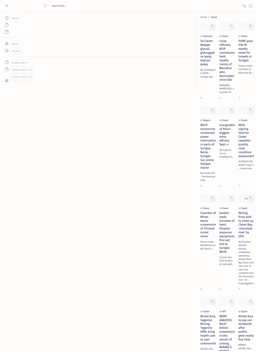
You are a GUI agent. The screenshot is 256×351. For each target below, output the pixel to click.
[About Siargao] (234, 177)
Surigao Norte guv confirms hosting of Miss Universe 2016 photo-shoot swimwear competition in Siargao (222, 126)
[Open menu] (7, 6)
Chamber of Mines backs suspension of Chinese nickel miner (49, 212)
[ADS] (209, 194)
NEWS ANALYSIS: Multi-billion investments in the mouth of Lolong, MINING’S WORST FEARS (104, 288)
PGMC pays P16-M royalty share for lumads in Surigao (159, 64)
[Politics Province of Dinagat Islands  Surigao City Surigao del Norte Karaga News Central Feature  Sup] (209, 168)
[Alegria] (29, 131)
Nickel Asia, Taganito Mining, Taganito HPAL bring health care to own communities (48, 288)
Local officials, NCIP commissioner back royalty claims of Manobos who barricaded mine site (104, 66)
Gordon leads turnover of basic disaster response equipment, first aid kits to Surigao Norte (105, 214)
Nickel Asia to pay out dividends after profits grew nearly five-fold (161, 286)
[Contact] (7, 50)
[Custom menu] (7, 62)
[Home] (7, 17)
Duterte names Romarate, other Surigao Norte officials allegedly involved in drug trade (223, 105)
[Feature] (216, 55)
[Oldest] (182, 326)
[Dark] (244, 6)
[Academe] (234, 185)
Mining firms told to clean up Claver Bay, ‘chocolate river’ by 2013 (160, 212)
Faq (232, 214)
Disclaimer (210, 214)
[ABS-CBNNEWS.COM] (209, 185)
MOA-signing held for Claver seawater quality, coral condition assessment (161, 138)
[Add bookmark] (72, 25)
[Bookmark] (250, 6)
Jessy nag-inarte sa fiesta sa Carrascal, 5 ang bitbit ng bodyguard (220, 86)
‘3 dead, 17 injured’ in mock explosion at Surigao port (220, 146)
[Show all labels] (204, 203)
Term (199, 214)
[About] (7, 43)
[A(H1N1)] (209, 177)
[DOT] (215, 116)
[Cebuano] (30, 57)
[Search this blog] (70, 5)
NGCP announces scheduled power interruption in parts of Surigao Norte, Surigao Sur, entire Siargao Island (48, 140)
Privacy (223, 214)
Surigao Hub (39, 344)
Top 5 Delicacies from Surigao (221, 60)
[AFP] (84, 279)
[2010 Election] (234, 168)
